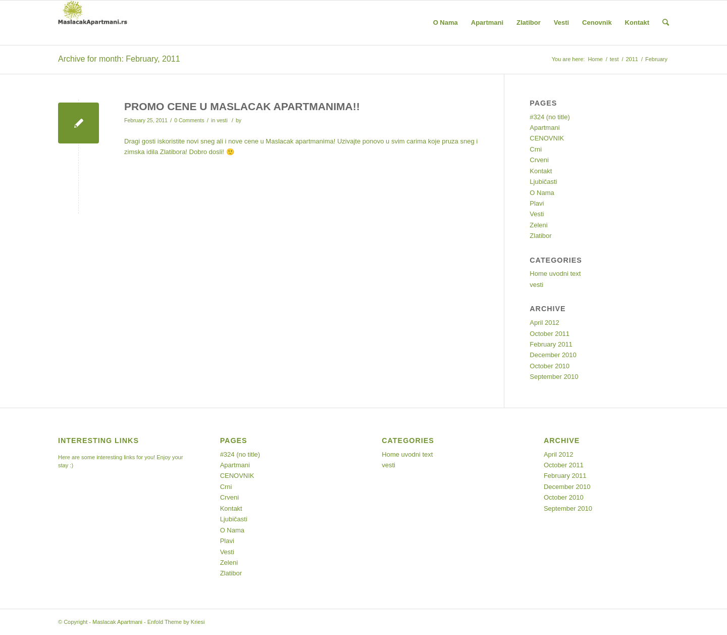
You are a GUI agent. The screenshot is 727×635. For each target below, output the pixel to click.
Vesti (537, 214)
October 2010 (549, 366)
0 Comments (189, 120)
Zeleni (538, 225)
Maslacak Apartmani (117, 622)
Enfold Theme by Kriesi (176, 622)
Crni (536, 149)
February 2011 (551, 344)
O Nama (542, 193)
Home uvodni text (555, 273)
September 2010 (554, 376)
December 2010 (553, 355)
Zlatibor (540, 235)
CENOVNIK (547, 138)
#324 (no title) (550, 117)
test (614, 59)
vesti (222, 120)
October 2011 (549, 333)
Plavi (537, 203)
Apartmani (544, 127)
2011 (632, 59)
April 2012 (544, 322)
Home (595, 59)
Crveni (539, 160)
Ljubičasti (543, 181)
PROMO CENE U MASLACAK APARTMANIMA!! (242, 106)
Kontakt (541, 171)
